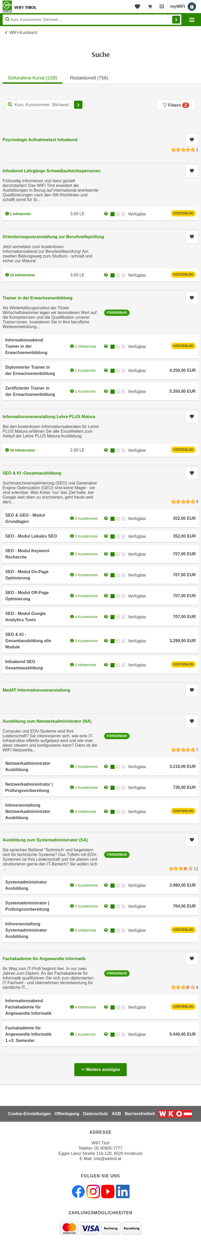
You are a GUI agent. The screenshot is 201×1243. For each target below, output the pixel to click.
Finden (176, 20)
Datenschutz (95, 1113)
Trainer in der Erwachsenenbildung (37, 298)
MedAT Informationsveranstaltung (36, 690)
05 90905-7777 (108, 1148)
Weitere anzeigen (100, 1068)
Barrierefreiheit (140, 1113)
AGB (116, 1113)
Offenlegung (67, 1113)
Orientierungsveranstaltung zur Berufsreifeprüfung (53, 237)
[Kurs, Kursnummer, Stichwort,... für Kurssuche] (44, 105)
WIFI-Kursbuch (23, 32)
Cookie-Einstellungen (29, 1113)
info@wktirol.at (107, 1158)
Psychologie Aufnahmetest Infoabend (40, 140)
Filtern (176, 105)
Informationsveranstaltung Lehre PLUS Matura (49, 416)
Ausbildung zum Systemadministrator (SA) (45, 840)
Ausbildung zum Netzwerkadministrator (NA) (47, 721)
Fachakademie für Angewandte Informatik (44, 958)
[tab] (32, 76)
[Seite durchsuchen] (92, 19)
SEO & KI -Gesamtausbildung (32, 473)
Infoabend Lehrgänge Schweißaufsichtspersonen (51, 171)
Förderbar (117, 313)
